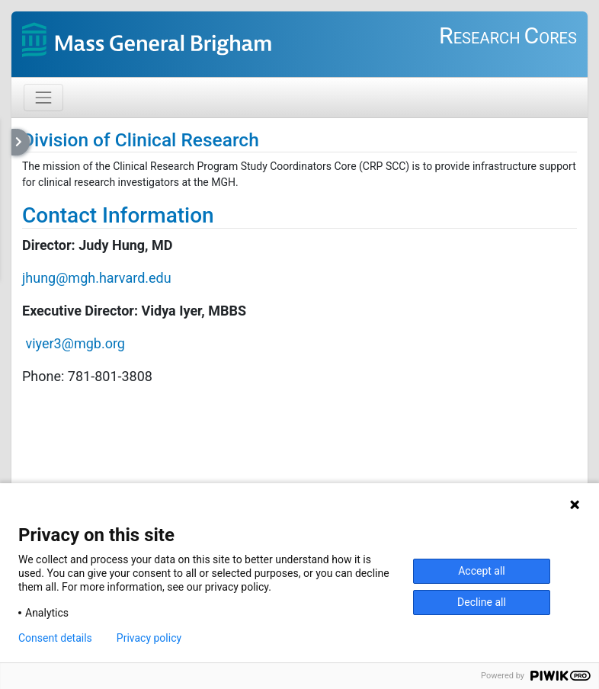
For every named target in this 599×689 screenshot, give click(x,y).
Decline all (481, 602)
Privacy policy (149, 638)
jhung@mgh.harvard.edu (96, 278)
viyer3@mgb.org (74, 343)
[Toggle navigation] (43, 97)
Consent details (55, 638)
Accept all (481, 571)
